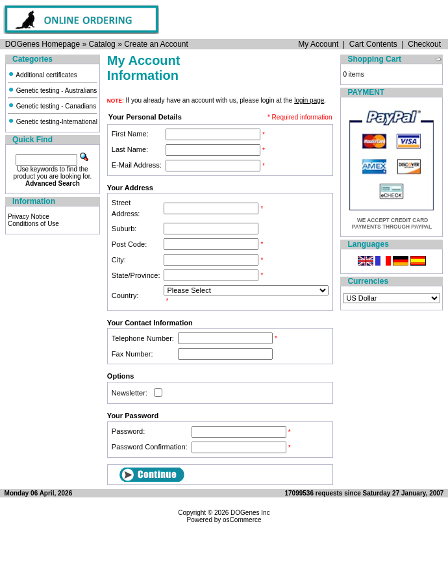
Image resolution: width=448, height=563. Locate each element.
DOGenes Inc (250, 512)
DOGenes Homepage (42, 44)
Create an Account (156, 44)
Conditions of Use (33, 223)
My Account (318, 44)
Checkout (424, 44)
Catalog (101, 44)
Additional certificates (42, 75)
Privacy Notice (28, 216)
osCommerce (242, 519)
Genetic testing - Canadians (52, 106)
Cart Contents (373, 44)
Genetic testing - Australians (52, 90)
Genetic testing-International (52, 121)
